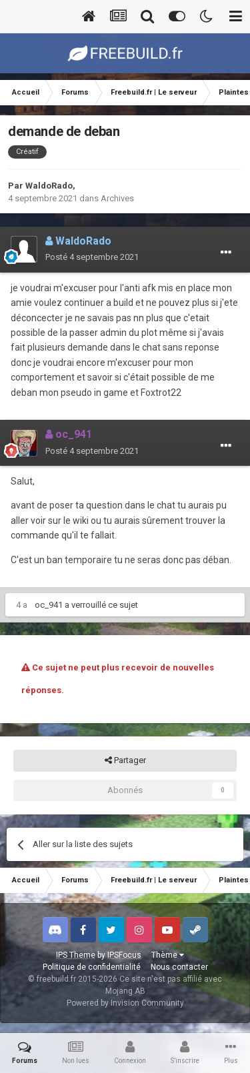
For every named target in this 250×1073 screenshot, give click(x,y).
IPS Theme (75, 955)
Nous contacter (179, 967)
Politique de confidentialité (92, 967)
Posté (92, 257)
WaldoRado (49, 186)
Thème (167, 955)
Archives (117, 198)
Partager (125, 760)
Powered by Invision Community (125, 1003)
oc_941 (49, 605)
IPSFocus (124, 955)
